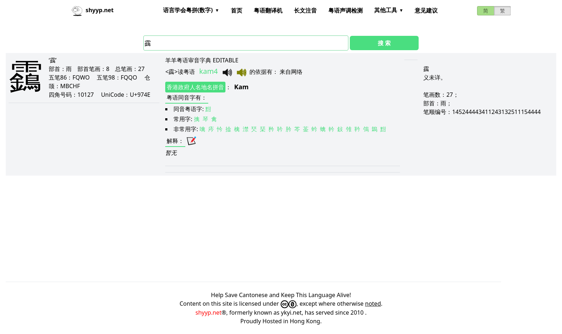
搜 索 (384, 43)
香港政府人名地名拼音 (195, 87)
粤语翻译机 (268, 10)
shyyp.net (208, 312)
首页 (236, 10)
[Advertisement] (221, 228)
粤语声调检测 (345, 10)
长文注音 (305, 10)
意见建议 (426, 10)
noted (373, 303)
